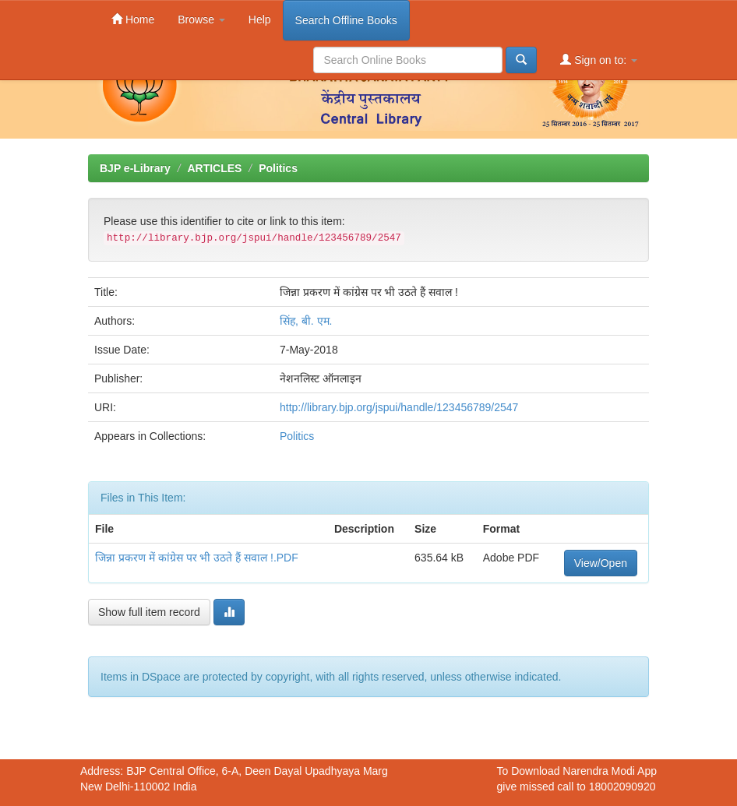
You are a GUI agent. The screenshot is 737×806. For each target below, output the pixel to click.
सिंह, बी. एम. (306, 321)
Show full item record (149, 612)
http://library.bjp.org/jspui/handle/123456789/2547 (399, 407)
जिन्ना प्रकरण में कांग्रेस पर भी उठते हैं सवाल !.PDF (196, 557)
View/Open (600, 563)
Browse (201, 19)
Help (260, 19)
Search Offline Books (346, 20)
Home (132, 19)
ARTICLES (214, 168)
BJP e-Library (135, 168)
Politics (278, 168)
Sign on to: (598, 59)
